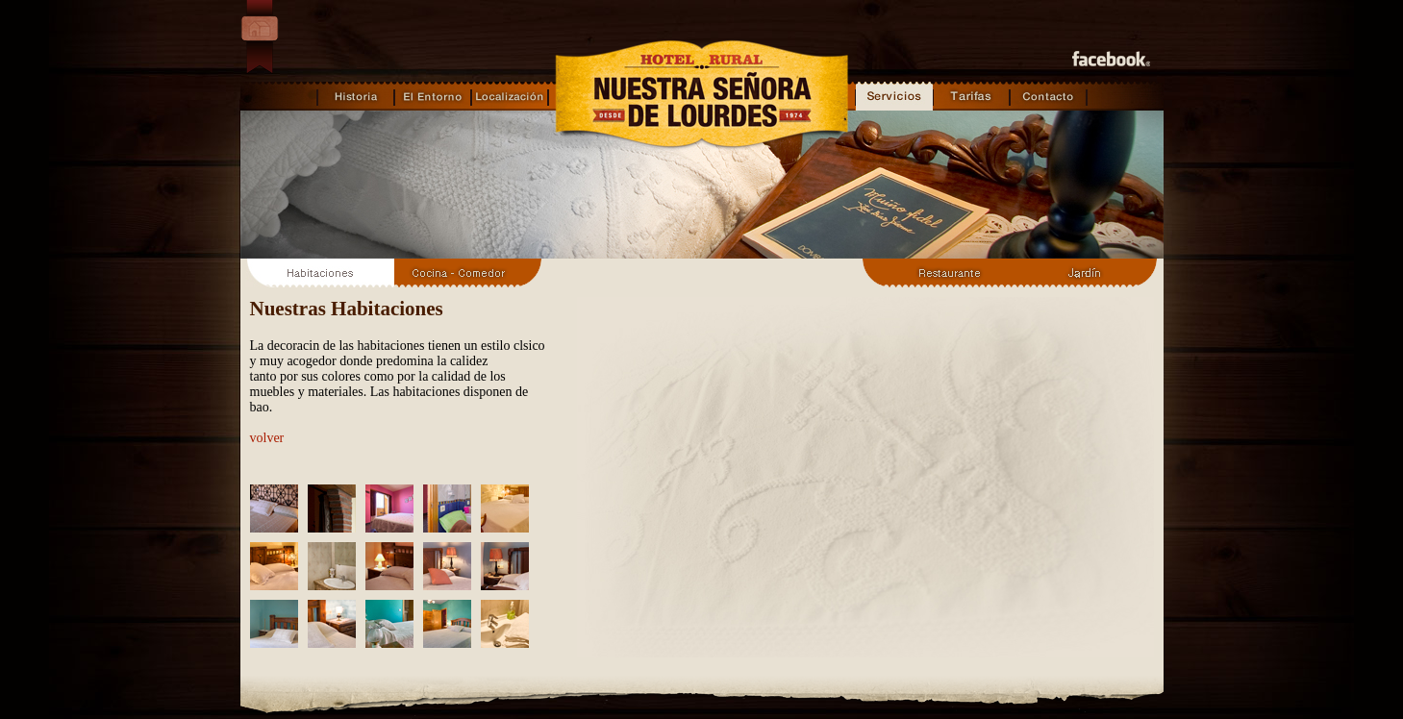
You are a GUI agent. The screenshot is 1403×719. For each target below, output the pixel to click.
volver (267, 438)
